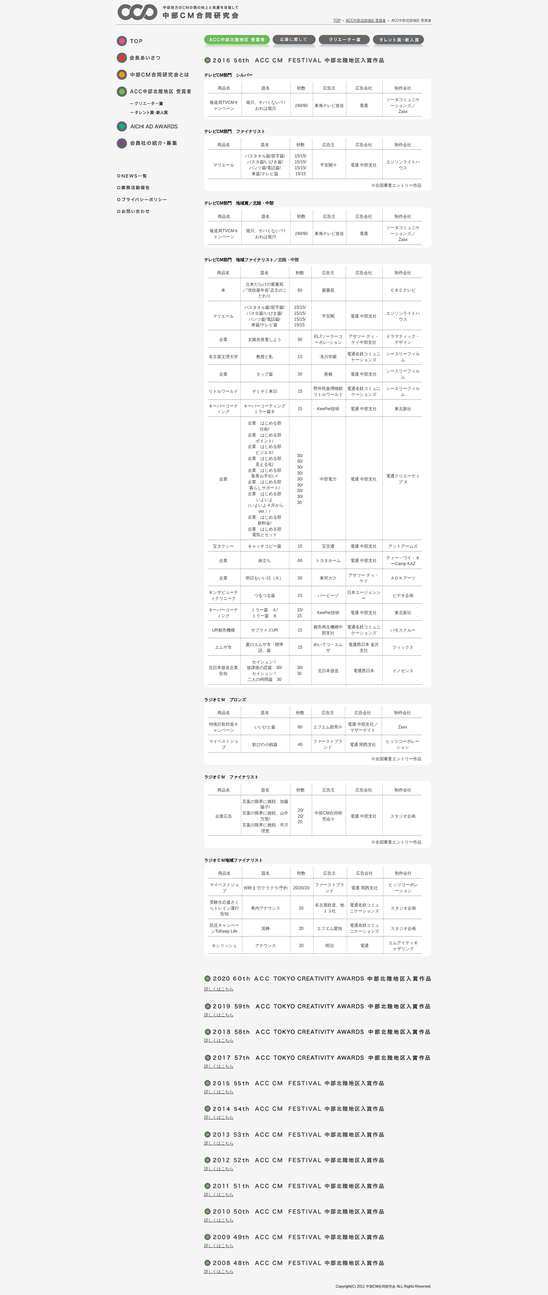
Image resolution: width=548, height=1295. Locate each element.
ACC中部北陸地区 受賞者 (366, 20)
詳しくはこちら (218, 989)
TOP (337, 20)
